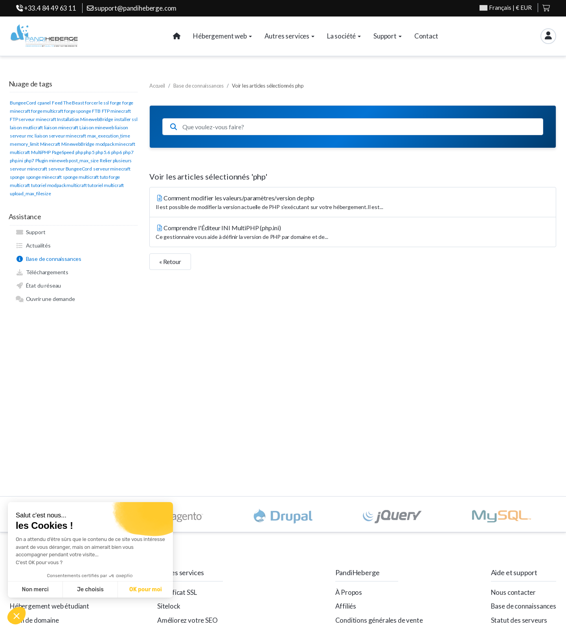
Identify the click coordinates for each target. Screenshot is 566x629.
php (79, 152)
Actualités (33, 245)
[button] (16, 615)
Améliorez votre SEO (187, 620)
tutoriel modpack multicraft (58, 185)
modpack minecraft (115, 144)
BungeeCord (23, 103)
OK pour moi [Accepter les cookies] (145, 589)
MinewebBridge (77, 144)
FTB (96, 111)
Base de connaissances (48, 259)
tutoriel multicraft (106, 185)
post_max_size (84, 160)
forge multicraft (47, 111)
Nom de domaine (34, 620)
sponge (17, 177)
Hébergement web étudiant (49, 606)
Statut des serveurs (519, 620)
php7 (29, 160)
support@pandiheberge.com (132, 8)
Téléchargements (42, 272)
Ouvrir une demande (45, 299)
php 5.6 (103, 152)
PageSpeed (63, 152)
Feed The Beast (68, 103)
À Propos (348, 592)
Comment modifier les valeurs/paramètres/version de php (353, 202)
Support (30, 232)
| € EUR (506, 7)
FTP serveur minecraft (33, 119)
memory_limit (24, 144)
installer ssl (126, 119)
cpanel (44, 103)
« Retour (170, 261)
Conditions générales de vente (379, 620)
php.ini (16, 160)
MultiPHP (41, 152)
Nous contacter (513, 592)
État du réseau (38, 285)
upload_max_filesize (30, 193)
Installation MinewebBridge (85, 119)
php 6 (116, 152)
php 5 (89, 152)
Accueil (157, 86)
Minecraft (50, 144)
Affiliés (346, 606)
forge (115, 103)
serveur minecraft (111, 169)
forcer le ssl (97, 103)
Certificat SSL (177, 592)
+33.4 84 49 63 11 (46, 8)
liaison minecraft (61, 127)
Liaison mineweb (96, 127)
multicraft (20, 152)
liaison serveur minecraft (60, 136)
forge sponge (77, 111)
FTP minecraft (116, 111)
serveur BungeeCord (70, 169)
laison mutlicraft (26, 127)
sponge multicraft (81, 177)
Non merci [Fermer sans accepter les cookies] (35, 589)
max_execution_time (108, 136)
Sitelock (168, 606)
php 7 (128, 152)
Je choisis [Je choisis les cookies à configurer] (90, 589)
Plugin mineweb (51, 160)
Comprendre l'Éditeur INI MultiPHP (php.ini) (353, 232)
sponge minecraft (44, 177)
